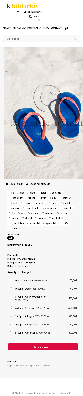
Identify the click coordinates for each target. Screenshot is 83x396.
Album (36, 16)
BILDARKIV (19, 28)
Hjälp (66, 28)
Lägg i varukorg (43, 346)
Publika (11, 258)
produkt (27, 203)
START (7, 28)
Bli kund (37, 11)
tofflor (14, 228)
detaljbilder (17, 198)
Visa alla (11, 234)
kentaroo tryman (27, 262)
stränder (41, 218)
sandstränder (50, 208)
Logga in (28, 11)
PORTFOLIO (34, 28)
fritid (43, 198)
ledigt (14, 203)
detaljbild (56, 193)
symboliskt (51, 223)
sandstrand (32, 208)
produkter (41, 203)
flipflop (32, 198)
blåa (22, 193)
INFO (46, 28)
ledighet (66, 198)
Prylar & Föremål (26, 258)
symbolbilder (18, 223)
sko (13, 213)
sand (54, 203)
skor (23, 213)
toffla (65, 223)
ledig (54, 198)
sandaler (15, 208)
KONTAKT (56, 28)
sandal (66, 203)
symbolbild (57, 218)
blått (32, 193)
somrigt (15, 218)
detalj (43, 193)
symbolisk (35, 223)
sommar (35, 213)
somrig (63, 213)
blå (12, 193)
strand (28, 218)
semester (68, 208)
